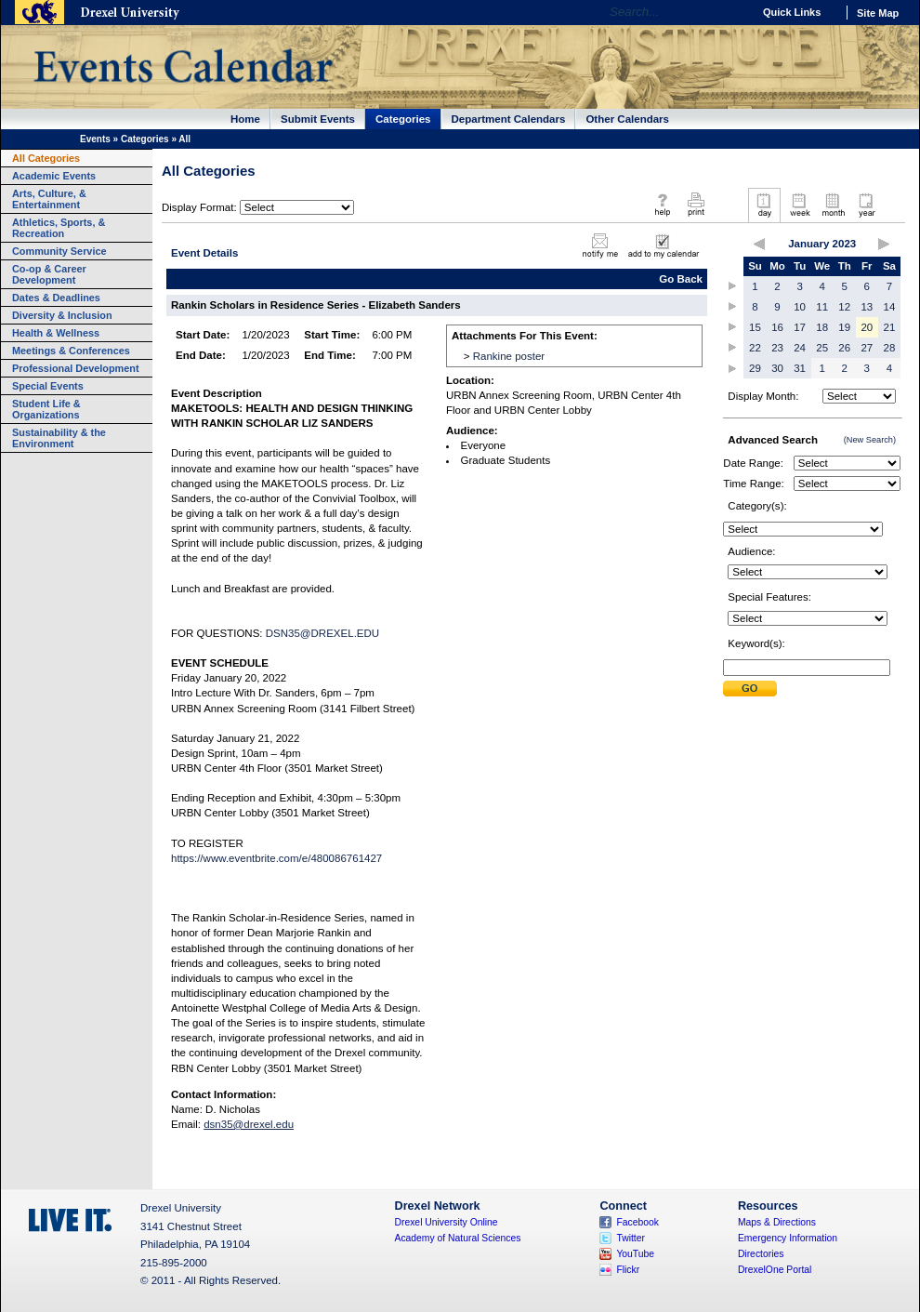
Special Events (48, 385)
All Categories (46, 158)
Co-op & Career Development (49, 274)
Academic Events (54, 175)
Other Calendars (627, 119)
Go (733, 12)
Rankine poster (509, 356)
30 (777, 368)
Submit (750, 688)
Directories (761, 1254)
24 (800, 347)
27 (867, 347)
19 (844, 327)
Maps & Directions (777, 1222)
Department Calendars (509, 119)
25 (822, 347)
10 (800, 306)
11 (822, 306)
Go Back (681, 279)
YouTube (635, 1254)
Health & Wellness (55, 332)
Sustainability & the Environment (59, 438)
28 (890, 347)
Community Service (59, 251)
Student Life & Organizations (46, 409)
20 (867, 327)
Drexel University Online (446, 1222)
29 (755, 368)
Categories (403, 119)
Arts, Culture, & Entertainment (49, 199)
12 (844, 306)
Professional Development (75, 368)
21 (890, 327)
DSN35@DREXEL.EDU (322, 633)
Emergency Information (787, 1238)
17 (800, 327)
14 (890, 306)
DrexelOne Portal (774, 1270)
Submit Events (318, 119)
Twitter (630, 1238)
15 (755, 327)
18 (822, 327)
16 (777, 327)
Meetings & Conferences (71, 350)
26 (844, 347)
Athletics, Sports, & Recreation (58, 228)
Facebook (637, 1222)
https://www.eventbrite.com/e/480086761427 (276, 858)
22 (755, 347)
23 (777, 347)
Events (95, 139)
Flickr (627, 1270)
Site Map (878, 13)
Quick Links (792, 12)
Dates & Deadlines (56, 297)
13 (867, 306)
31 (800, 368)
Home (245, 119)
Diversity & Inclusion (62, 315)
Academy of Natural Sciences (458, 1238)
